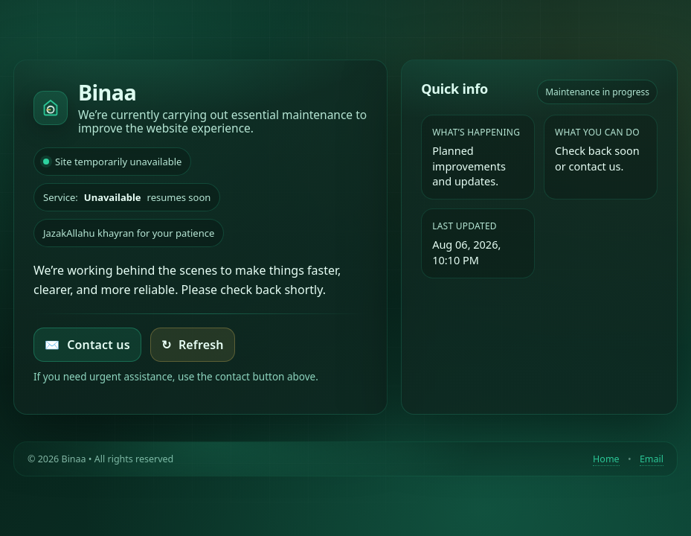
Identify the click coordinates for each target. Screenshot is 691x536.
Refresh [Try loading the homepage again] (192, 344)
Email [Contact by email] (651, 459)
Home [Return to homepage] (606, 459)
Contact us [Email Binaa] (87, 344)
